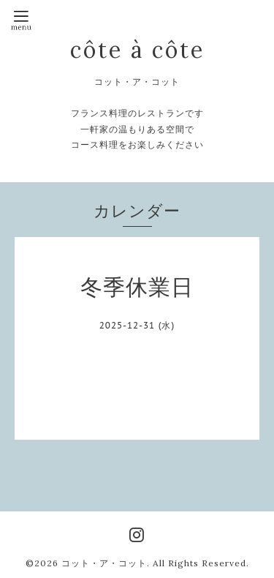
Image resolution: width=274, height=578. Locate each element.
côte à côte (137, 50)
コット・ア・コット (104, 563)
